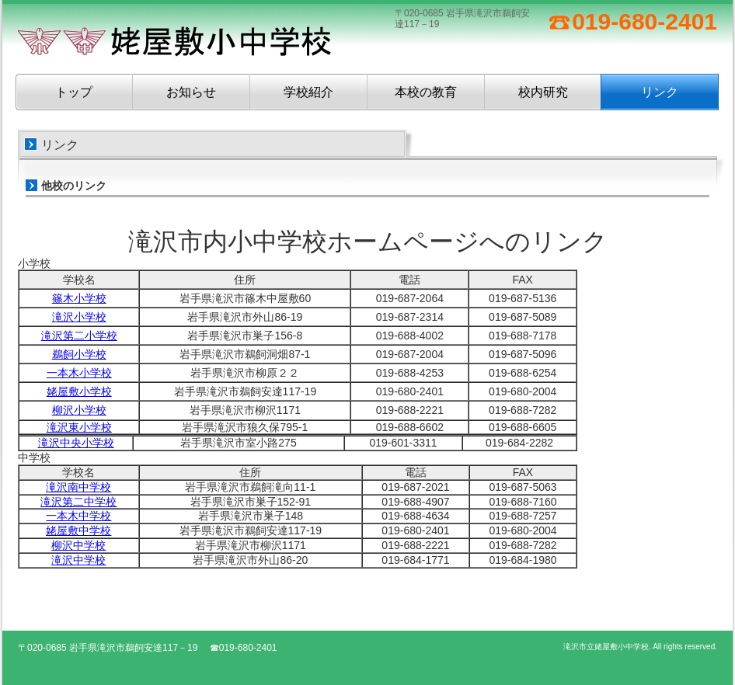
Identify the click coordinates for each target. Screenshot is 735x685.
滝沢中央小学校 (76, 442)
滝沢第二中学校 (78, 501)
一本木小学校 (79, 373)
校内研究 (543, 92)
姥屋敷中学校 (78, 530)
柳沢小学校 (79, 410)
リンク (659, 92)
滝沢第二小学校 (79, 335)
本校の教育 (426, 92)
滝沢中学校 (78, 560)
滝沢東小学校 (79, 427)
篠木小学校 (79, 298)
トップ (73, 92)
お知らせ (191, 92)
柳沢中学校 (78, 545)
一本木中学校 (78, 515)
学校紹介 (308, 92)
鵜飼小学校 (79, 354)
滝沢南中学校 (78, 487)
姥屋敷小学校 (79, 391)
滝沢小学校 (79, 317)
